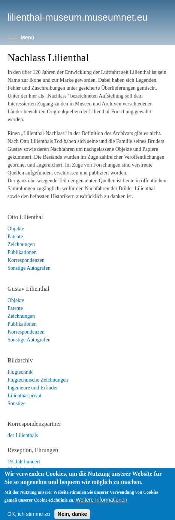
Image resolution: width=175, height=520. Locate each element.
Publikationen (22, 252)
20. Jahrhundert (23, 469)
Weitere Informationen (101, 505)
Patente (15, 236)
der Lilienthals (22, 435)
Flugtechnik (20, 372)
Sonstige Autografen (29, 268)
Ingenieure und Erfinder (32, 388)
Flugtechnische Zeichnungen (37, 380)
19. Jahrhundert (23, 461)
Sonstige (16, 403)
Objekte (15, 228)
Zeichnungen (21, 244)
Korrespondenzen (26, 260)
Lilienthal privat (24, 395)
